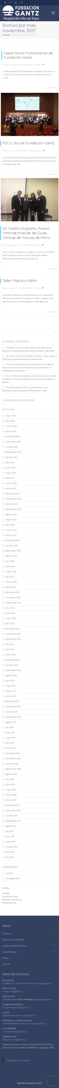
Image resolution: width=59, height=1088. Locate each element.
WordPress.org (9, 903)
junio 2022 (10, 613)
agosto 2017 (11, 826)
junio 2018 (10, 784)
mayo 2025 (10, 473)
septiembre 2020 (13, 670)
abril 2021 (9, 649)
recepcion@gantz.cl (42, 983)
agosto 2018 (11, 774)
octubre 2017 (11, 815)
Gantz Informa (9, 952)
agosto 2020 (11, 675)
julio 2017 (9, 831)
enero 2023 (10, 587)
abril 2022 (10, 623)
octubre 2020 (11, 665)
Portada (6, 35)
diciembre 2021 (12, 628)
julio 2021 (9, 644)
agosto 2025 (11, 457)
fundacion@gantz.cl (12, 991)
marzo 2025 (11, 483)
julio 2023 (9, 561)
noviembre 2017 (12, 810)
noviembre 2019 (12, 706)
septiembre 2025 (13, 452)
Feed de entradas (10, 896)
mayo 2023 (10, 571)
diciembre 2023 (12, 540)
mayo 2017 (10, 841)
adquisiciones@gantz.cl (14, 1039)
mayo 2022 (10, 618)
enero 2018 (10, 800)
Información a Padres (13, 939)
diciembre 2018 (12, 753)
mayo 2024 (10, 519)
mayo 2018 (10, 789)
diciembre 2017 (12, 805)
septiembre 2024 (13, 509)
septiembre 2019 (13, 717)
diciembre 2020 (12, 660)
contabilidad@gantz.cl (13, 1031)
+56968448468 (10, 999)
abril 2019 (9, 743)
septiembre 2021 (13, 639)
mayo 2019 (10, 738)
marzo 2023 (11, 582)
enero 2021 (10, 654)
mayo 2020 (10, 691)
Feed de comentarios (12, 900)
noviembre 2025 (13, 442)
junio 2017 (10, 836)
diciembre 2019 (12, 701)
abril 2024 (10, 525)
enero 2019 (10, 748)
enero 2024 (10, 535)
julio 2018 (9, 779)
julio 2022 (9, 608)
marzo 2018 (11, 795)
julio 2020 (10, 680)
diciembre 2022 (12, 592)
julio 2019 (9, 727)
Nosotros (7, 933)
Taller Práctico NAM (22, 284)
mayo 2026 (10, 416)
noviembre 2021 (12, 634)
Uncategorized (13, 878)
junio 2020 (10, 686)
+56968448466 (9, 1015)
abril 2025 (9, 478)
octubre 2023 (11, 545)
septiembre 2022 (13, 603)
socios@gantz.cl (27, 1015)
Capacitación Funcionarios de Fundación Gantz (28, 55)
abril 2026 (10, 421)
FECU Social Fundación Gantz (28, 141)
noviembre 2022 (13, 597)
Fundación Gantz (17, 1060)
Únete (5, 958)
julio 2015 (9, 857)
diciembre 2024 (12, 493)
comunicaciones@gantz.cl (32, 1023)
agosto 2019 (11, 722)
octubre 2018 (11, 764)
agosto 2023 (11, 556)
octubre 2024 (11, 504)
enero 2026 (10, 431)
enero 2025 (10, 488)
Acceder (6, 893)
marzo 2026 (11, 426)
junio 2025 (10, 467)
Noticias (37, 65)
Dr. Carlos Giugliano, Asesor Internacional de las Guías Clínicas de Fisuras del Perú (27, 231)
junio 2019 (10, 732)
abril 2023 (10, 577)
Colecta (6, 964)
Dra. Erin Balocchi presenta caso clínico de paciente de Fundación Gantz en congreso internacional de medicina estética (29, 379)
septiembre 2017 (13, 821)
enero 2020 (10, 696)
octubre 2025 (11, 447)
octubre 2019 (11, 712)
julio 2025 (9, 462)
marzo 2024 (11, 530)
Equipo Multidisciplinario (14, 945)
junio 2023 (10, 566)
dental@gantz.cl (44, 999)
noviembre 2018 (13, 758)
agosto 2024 (11, 514)
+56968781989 (23, 983)
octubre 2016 (11, 847)
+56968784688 (10, 1023)
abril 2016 (9, 852)
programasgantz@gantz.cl (16, 1007)
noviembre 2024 (13, 499)
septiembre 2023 (13, 551)
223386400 (8, 983)
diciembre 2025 (12, 436)
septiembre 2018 (13, 769)
